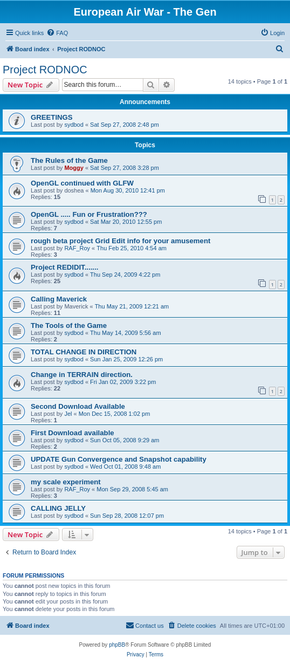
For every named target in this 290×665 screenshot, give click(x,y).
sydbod (73, 124)
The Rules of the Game (69, 160)
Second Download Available (78, 406)
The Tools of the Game (69, 325)
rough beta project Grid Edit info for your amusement (120, 241)
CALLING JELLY (58, 508)
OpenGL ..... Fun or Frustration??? (89, 214)
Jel (68, 413)
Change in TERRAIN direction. (82, 375)
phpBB (117, 645)
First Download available (72, 433)
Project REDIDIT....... (64, 267)
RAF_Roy (77, 248)
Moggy (73, 167)
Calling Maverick (59, 299)
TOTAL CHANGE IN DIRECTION (83, 352)
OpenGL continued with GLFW (82, 183)
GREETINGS (52, 117)
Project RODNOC (45, 70)
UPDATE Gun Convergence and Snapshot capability (118, 459)
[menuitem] (57, 32)
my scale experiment (66, 482)
